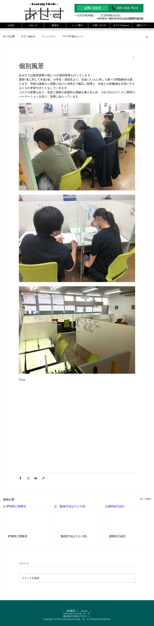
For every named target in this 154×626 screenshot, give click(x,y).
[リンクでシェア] (43, 478)
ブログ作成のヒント (72, 36)
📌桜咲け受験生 (17, 536)
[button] (146, 36)
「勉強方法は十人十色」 (73, 536)
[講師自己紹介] (128, 518)
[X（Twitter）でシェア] (28, 478)
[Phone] (113, 8)
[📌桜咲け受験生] (26, 518)
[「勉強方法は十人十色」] (77, 518)
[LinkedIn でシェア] (35, 478)
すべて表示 (145, 499)
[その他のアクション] (133, 57)
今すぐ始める (28, 36)
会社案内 (71, 611)
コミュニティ (49, 36)
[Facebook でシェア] (20, 478)
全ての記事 (9, 36)
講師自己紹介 (117, 536)
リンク (84, 611)
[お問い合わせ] (92, 8)
